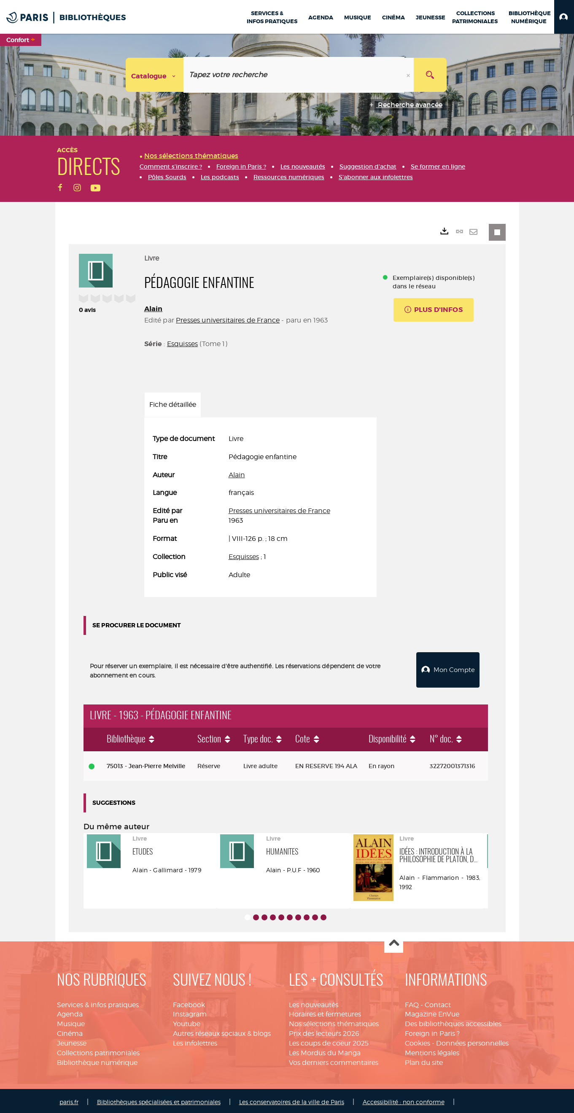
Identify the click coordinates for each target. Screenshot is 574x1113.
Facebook (189, 1003)
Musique (71, 1022)
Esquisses (182, 344)
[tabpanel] (260, 507)
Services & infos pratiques (98, 1003)
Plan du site (424, 1061)
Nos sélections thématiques (334, 1022)
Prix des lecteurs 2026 (324, 1031)
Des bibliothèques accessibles (453, 1022)
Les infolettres (195, 1041)
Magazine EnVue (432, 1012)
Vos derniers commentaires (333, 1061)
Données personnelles (472, 1041)
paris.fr (68, 1099)
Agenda (70, 1012)
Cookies (417, 1041)
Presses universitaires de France (228, 320)
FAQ (412, 1003)
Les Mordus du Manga (325, 1051)
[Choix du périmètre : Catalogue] (155, 75)
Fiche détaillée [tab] (172, 405)
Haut (393, 942)
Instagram (190, 1012)
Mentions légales (432, 1051)
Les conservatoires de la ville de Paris (291, 1099)
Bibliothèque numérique (97, 1061)
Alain (153, 308)
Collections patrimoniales (98, 1051)
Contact (438, 1003)
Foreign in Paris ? (432, 1031)
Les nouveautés (313, 1003)
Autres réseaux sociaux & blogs (222, 1031)
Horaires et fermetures (325, 1012)
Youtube (186, 1022)
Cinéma (70, 1031)
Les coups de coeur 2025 (329, 1041)
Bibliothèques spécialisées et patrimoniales (159, 1099)
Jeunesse (71, 1041)
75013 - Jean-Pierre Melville (146, 764)
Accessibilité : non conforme (404, 1099)
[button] (564, 17)
